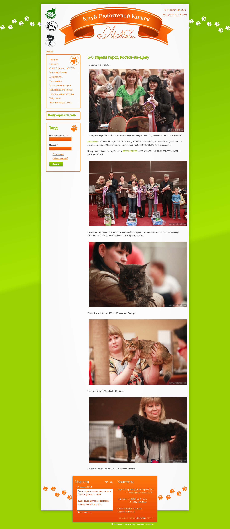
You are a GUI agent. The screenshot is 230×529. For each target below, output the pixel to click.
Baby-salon (62, 98)
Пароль (53, 144)
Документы (55, 76)
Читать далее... (84, 512)
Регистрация (58, 154)
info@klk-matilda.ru (133, 508)
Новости (54, 64)
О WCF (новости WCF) (62, 68)
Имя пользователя (58, 135)
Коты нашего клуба (60, 85)
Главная (49, 51)
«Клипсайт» (141, 518)
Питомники (55, 81)
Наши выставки (62, 73)
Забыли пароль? (60, 157)
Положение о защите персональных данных (132, 524)
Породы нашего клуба (61, 94)
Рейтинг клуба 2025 (62, 103)
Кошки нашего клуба (60, 89)
